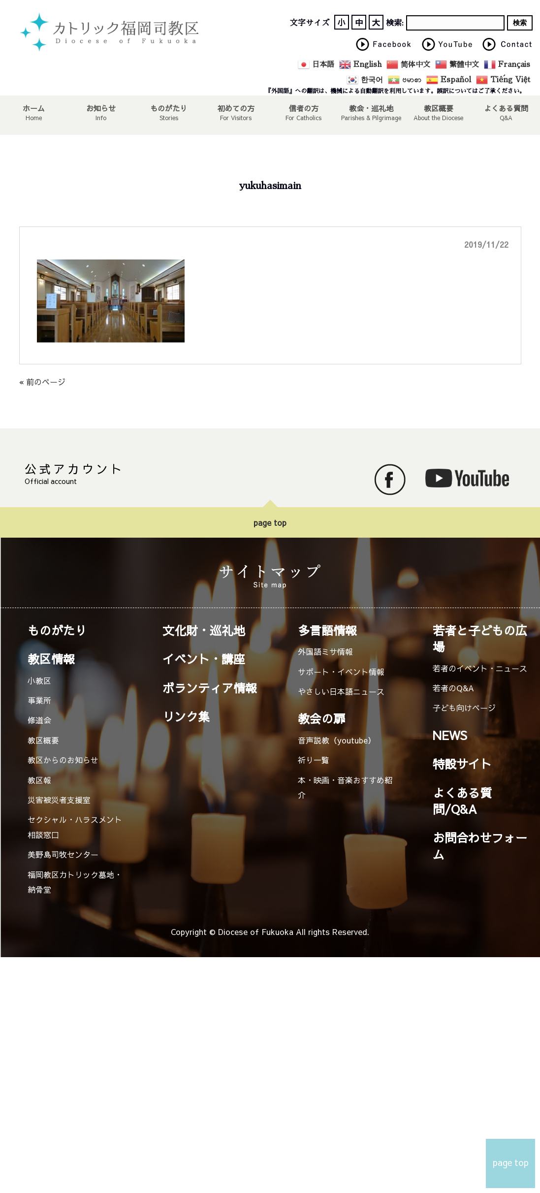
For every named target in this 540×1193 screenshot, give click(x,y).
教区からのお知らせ (63, 759)
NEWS (450, 735)
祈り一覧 (313, 759)
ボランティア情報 (209, 687)
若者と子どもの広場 (480, 638)
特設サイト (462, 763)
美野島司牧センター (63, 854)
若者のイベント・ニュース (480, 668)
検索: (395, 23)
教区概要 (43, 740)
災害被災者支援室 (59, 799)
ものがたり (168, 108)
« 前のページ (42, 381)
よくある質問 (506, 108)
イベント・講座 (203, 658)
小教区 (39, 680)
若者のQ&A (453, 687)
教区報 (39, 779)
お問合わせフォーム (480, 845)
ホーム (33, 108)
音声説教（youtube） (337, 740)
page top (270, 522)
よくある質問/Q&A (462, 800)
